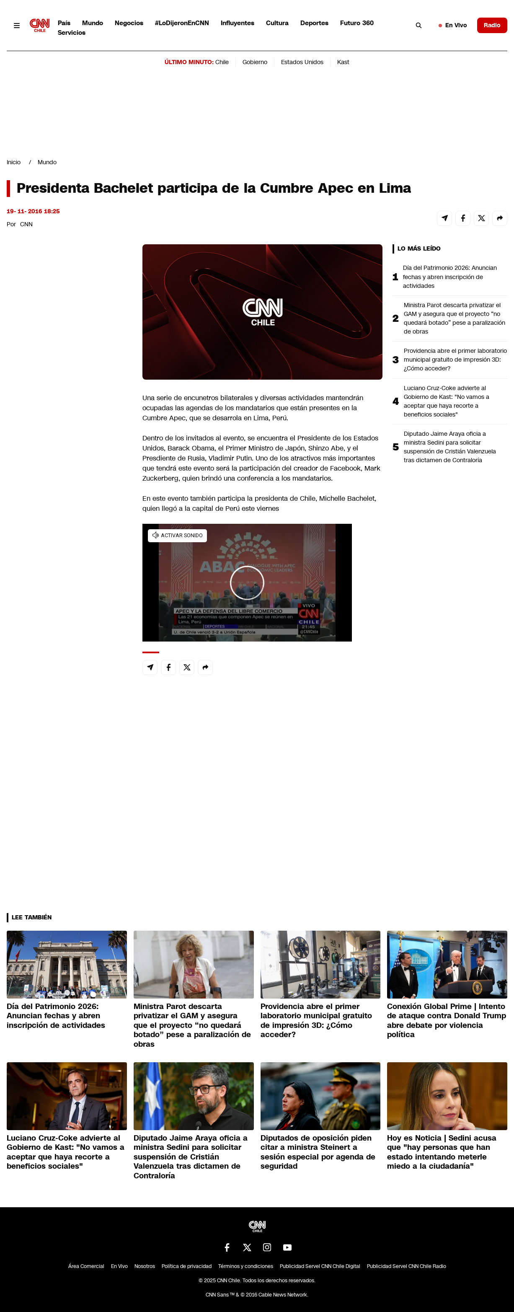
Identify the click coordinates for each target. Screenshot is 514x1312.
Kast (343, 62)
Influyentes (237, 22)
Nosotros (144, 1266)
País (64, 22)
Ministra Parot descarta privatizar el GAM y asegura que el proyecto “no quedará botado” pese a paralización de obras (454, 318)
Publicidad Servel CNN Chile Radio (406, 1266)
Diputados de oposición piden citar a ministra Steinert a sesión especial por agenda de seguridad (318, 1152)
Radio (492, 25)
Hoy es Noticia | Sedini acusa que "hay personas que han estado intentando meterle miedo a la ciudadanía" (441, 1152)
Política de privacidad (187, 1266)
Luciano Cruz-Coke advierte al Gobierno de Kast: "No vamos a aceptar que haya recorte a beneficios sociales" (446, 401)
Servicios (71, 32)
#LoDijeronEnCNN (182, 22)
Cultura (277, 22)
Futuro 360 (357, 22)
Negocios (129, 22)
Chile (222, 62)
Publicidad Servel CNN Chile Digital (320, 1266)
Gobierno (255, 62)
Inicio (14, 162)
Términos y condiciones (245, 1266)
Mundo (92, 22)
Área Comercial (86, 1266)
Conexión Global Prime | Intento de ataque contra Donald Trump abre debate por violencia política (446, 1020)
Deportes (314, 22)
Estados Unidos (302, 62)
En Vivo (453, 25)
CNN (26, 224)
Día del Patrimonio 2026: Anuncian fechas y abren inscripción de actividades (450, 277)
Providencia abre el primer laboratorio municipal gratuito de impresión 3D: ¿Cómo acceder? (455, 360)
